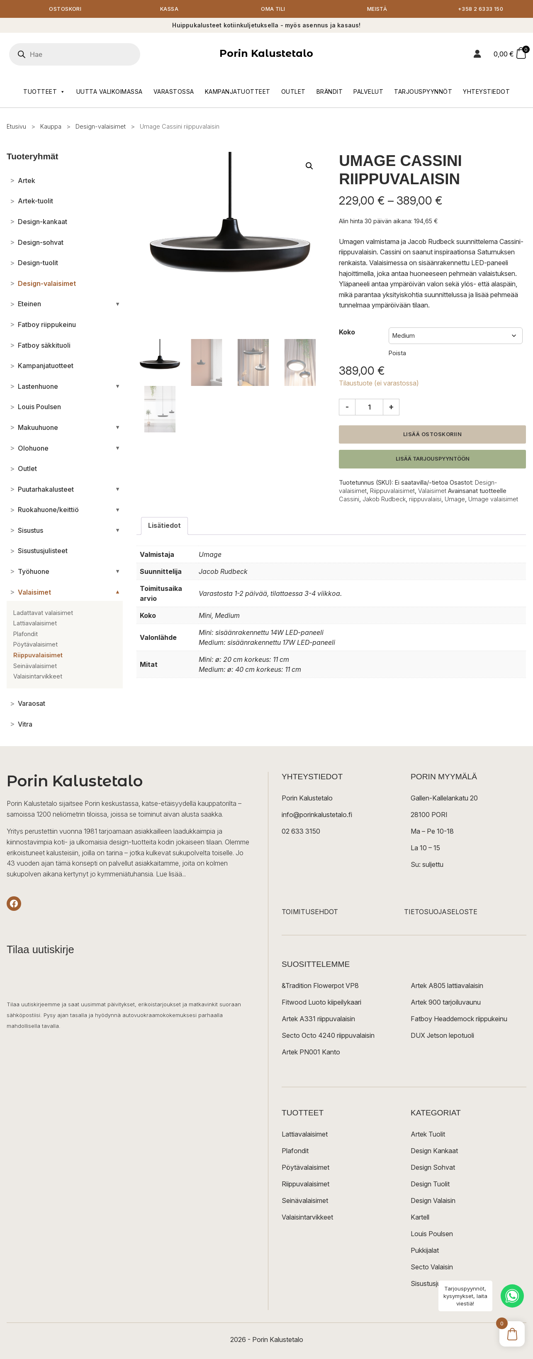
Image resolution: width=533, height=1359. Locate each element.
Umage (455, 499)
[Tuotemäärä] (369, 407)
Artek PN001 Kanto (311, 1053)
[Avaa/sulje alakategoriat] (117, 304)
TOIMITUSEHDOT (310, 912)
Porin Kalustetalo (266, 54)
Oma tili (273, 9)
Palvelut (368, 91)
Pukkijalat (425, 1251)
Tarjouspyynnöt (423, 91)
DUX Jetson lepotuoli (442, 1036)
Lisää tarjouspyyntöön (433, 459)
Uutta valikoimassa (109, 91)
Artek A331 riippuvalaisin (318, 1019)
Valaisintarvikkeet (307, 1218)
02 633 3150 (301, 832)
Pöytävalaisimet (305, 1168)
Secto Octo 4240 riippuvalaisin (328, 1036)
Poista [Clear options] (397, 353)
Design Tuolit (430, 1185)
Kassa (169, 9)
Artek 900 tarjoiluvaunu (446, 1003)
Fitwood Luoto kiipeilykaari (321, 1003)
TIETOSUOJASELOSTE (440, 912)
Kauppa (50, 126)
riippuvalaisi (425, 499)
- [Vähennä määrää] (347, 407)
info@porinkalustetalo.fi (317, 815)
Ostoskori (65, 9)
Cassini (349, 499)
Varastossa (173, 91)
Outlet (293, 91)
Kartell (420, 1218)
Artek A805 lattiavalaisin (447, 986)
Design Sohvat (433, 1168)
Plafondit (295, 1151)
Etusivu (16, 126)
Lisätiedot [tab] (164, 526)
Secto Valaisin (432, 1268)
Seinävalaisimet (305, 1201)
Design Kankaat (434, 1151)
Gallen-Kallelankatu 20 (444, 799)
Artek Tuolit (428, 1135)
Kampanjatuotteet (237, 91)
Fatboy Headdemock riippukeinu (459, 1019)
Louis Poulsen (432, 1234)
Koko (347, 333)
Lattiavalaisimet (305, 1135)
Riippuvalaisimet (392, 491)
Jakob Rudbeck (384, 499)
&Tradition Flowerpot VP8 (320, 986)
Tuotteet (44, 92)
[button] (309, 166)
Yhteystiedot (486, 91)
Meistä (377, 9)
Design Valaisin (433, 1201)
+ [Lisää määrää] (391, 407)
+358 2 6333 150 (481, 9)
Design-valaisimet (100, 126)
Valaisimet (432, 491)
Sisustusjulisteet (434, 1284)
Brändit (329, 91)
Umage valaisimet (493, 499)
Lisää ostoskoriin (432, 435)
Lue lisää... (171, 874)
